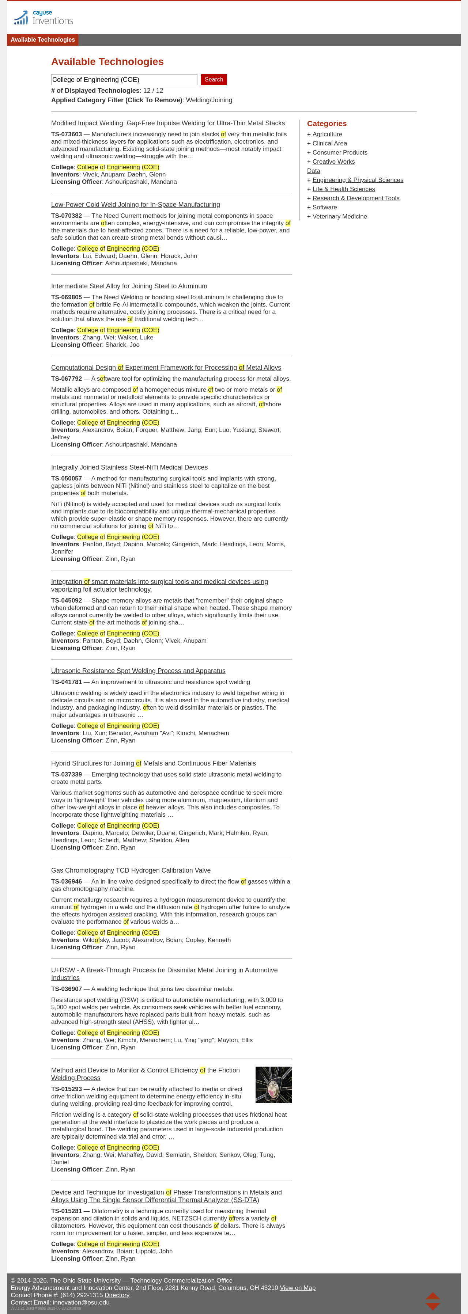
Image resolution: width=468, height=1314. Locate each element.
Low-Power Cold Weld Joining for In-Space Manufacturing (135, 204)
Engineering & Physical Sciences (358, 179)
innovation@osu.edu (81, 1302)
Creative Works (334, 161)
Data (313, 170)
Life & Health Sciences (344, 189)
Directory (117, 1295)
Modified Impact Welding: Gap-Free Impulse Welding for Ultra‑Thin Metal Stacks (168, 123)
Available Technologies (43, 40)
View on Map (298, 1287)
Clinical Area (330, 143)
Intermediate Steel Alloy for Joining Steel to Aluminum (129, 286)
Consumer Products (340, 152)
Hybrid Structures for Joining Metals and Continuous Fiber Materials (153, 763)
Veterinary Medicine (340, 216)
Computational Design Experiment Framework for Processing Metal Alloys (166, 367)
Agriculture (327, 134)
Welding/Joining (209, 100)
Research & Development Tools (356, 198)
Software (325, 207)
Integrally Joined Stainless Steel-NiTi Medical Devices (129, 467)
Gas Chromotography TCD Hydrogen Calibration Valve (131, 870)
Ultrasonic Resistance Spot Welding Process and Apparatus (138, 671)
